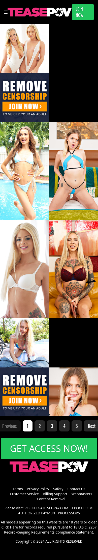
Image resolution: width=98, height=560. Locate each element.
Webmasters (81, 493)
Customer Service (24, 493)
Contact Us (76, 488)
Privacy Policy (38, 488)
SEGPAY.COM (57, 508)
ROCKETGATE (35, 508)
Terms (18, 488)
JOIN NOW (79, 12)
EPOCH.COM (82, 508)
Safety (58, 488)
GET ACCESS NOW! (49, 448)
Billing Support (55, 493)
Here (14, 527)
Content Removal (51, 498)
